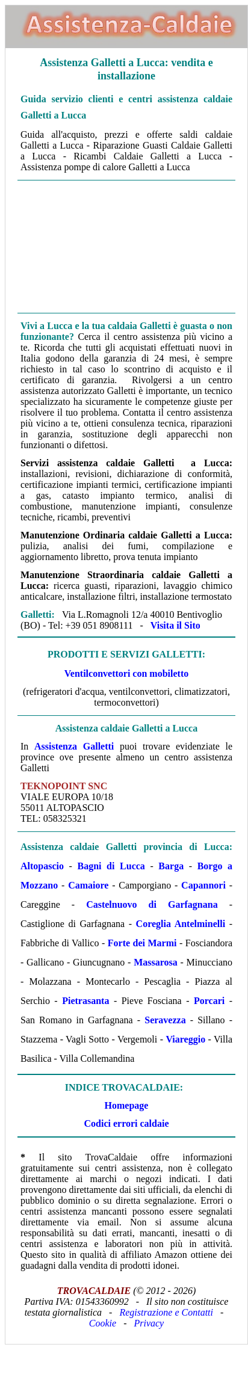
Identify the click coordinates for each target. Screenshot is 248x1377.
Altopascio (42, 866)
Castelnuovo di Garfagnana (152, 904)
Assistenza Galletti (74, 746)
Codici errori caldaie (126, 1123)
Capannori (203, 885)
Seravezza (164, 1020)
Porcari (209, 1001)
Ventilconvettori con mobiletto (126, 673)
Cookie (102, 1323)
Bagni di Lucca (111, 866)
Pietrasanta (85, 1001)
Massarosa (156, 962)
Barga (171, 866)
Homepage (127, 1105)
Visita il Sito (175, 625)
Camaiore (88, 885)
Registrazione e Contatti (166, 1312)
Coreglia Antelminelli (181, 924)
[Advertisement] (126, 245)
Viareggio (185, 1039)
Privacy (149, 1323)
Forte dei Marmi (142, 943)
